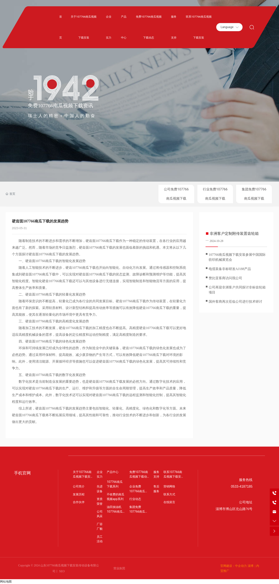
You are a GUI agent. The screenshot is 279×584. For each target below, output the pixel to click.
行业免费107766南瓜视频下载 (215, 193)
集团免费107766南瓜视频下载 (254, 193)
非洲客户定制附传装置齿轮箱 (234, 233)
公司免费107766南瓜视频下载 (176, 193)
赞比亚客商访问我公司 (225, 278)
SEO (61, 571)
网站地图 (6, 581)
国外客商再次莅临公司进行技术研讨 (235, 301)
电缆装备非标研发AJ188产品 (230, 269)
